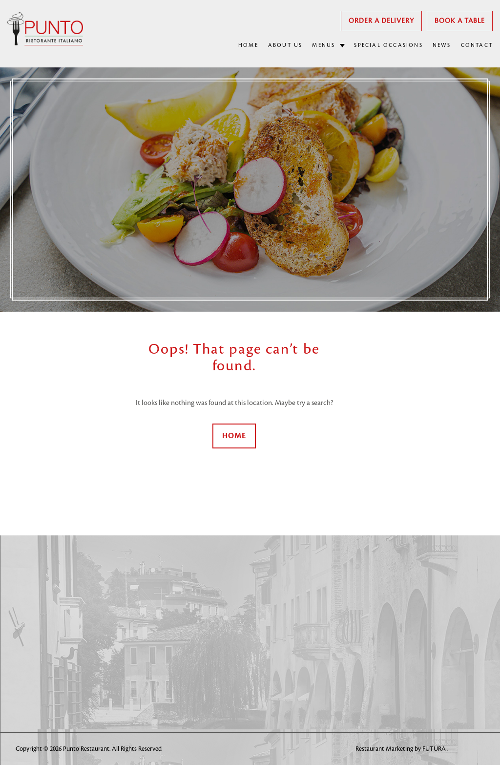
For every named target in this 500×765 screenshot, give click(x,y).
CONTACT (477, 45)
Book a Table (460, 20)
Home (234, 436)
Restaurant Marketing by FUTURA (401, 748)
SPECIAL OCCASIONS (388, 45)
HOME (248, 45)
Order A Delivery (381, 20)
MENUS (323, 45)
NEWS (442, 45)
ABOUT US (285, 45)
